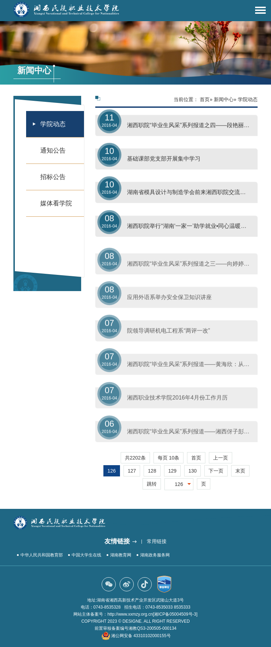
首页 (205, 99)
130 (192, 471)
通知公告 (53, 150)
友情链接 (117, 541)
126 (112, 471)
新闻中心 (224, 99)
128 (152, 471)
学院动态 (53, 124)
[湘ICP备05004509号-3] (175, 614)
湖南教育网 (120, 555)
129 (172, 471)
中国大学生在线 (86, 555)
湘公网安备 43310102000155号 (141, 635)
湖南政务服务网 (155, 555)
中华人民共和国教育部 (41, 555)
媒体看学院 (56, 203)
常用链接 (157, 541)
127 (132, 471)
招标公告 (53, 176)
